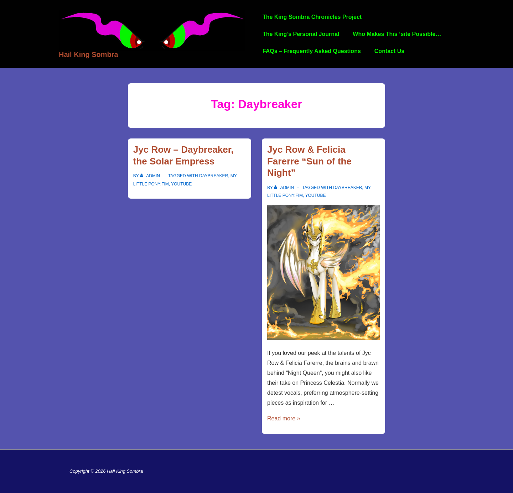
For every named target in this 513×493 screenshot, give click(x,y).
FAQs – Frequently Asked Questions (312, 51)
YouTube (181, 184)
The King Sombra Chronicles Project (312, 17)
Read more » (283, 418)
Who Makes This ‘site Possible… (397, 34)
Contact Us (389, 51)
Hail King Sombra (88, 54)
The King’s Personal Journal (301, 34)
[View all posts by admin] (150, 175)
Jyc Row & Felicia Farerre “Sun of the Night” (309, 161)
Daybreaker (213, 175)
